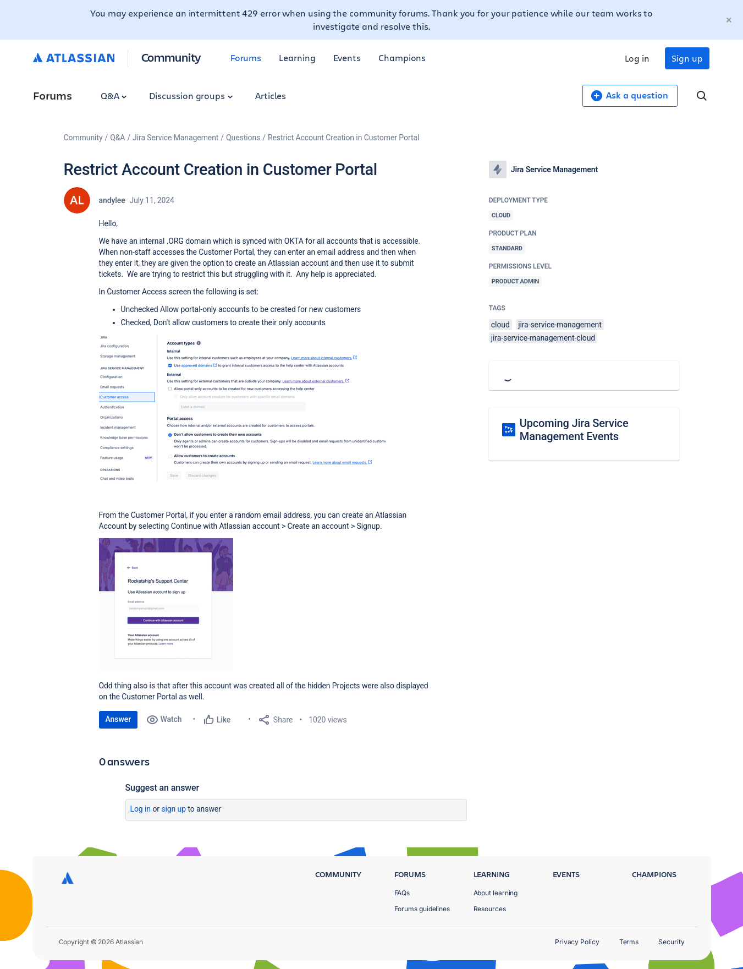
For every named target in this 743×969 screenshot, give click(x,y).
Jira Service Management (175, 137)
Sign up (687, 58)
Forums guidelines (422, 909)
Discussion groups (191, 95)
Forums (246, 57)
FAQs (402, 893)
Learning (297, 57)
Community (171, 57)
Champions (402, 57)
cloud (500, 324)
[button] (242, 409)
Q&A (114, 95)
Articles (270, 95)
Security (671, 942)
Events (347, 57)
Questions (243, 137)
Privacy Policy (577, 942)
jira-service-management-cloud (543, 337)
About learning (496, 893)
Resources (490, 909)
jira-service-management (560, 324)
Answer (118, 719)
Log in (637, 58)
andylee (112, 200)
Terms (629, 942)
